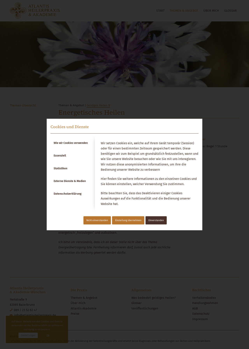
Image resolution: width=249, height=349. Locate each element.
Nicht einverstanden (97, 220)
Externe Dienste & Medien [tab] (70, 181)
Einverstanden (156, 220)
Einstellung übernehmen (128, 220)
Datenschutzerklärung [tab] (68, 193)
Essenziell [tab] (60, 155)
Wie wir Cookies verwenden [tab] (71, 143)
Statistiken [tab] (60, 168)
